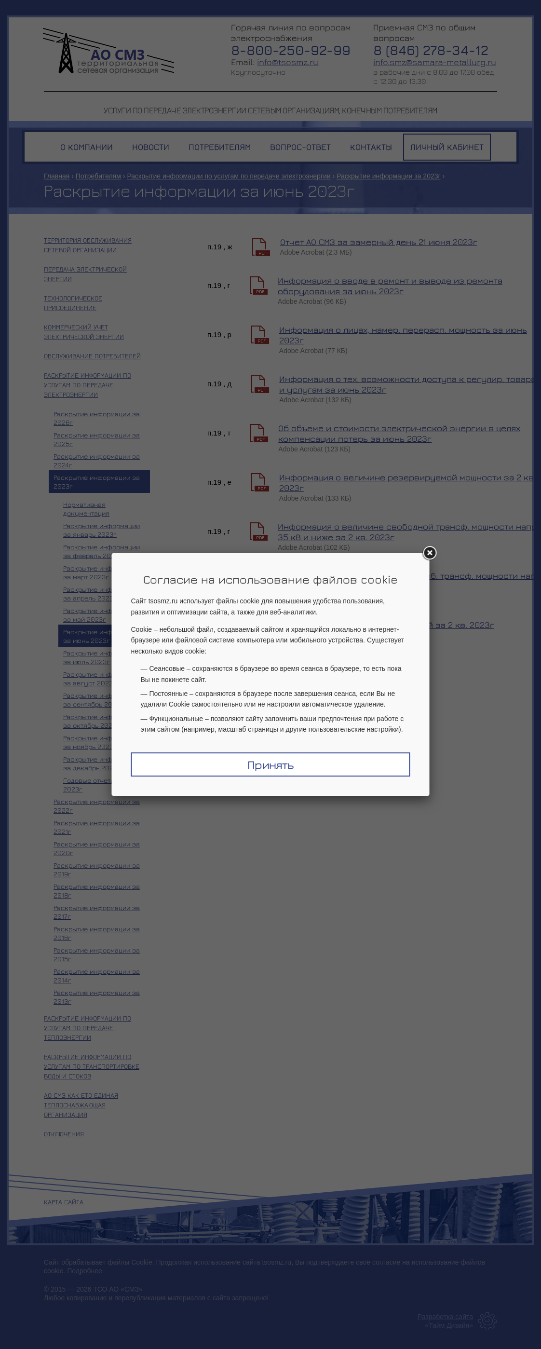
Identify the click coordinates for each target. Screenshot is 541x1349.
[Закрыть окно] (429, 553)
